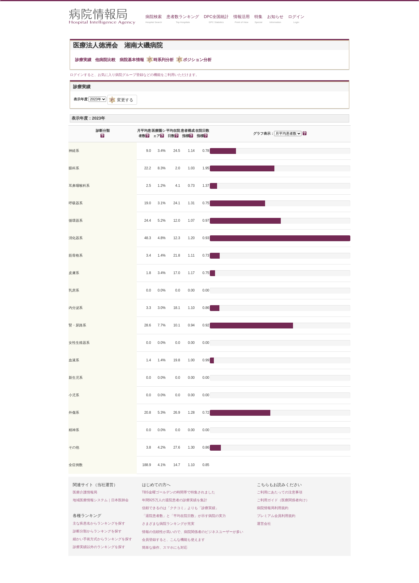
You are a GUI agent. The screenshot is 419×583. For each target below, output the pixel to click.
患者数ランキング (182, 16)
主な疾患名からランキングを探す (99, 523)
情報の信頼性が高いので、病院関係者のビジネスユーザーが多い (192, 532)
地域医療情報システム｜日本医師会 (101, 500)
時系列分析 (163, 59)
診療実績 (83, 59)
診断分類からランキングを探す (97, 531)
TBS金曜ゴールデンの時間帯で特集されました (178, 492)
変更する (125, 99)
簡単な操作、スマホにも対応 (164, 547)
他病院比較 (105, 59)
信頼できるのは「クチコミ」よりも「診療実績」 (180, 508)
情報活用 (241, 16)
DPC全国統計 (216, 16)
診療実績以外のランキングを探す (99, 547)
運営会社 (264, 524)
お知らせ (275, 16)
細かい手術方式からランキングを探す (102, 539)
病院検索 (153, 16)
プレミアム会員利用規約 (276, 516)
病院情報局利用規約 (272, 508)
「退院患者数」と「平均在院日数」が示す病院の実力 (184, 516)
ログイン (296, 16)
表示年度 (81, 99)
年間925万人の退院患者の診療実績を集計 (174, 500)
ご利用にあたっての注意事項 (279, 492)
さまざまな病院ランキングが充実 (168, 524)
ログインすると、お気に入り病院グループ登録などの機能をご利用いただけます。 (134, 75)
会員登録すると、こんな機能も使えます (173, 540)
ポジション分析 (197, 59)
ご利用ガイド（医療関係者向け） (283, 500)
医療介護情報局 (85, 492)
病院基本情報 (132, 59)
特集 (258, 16)
